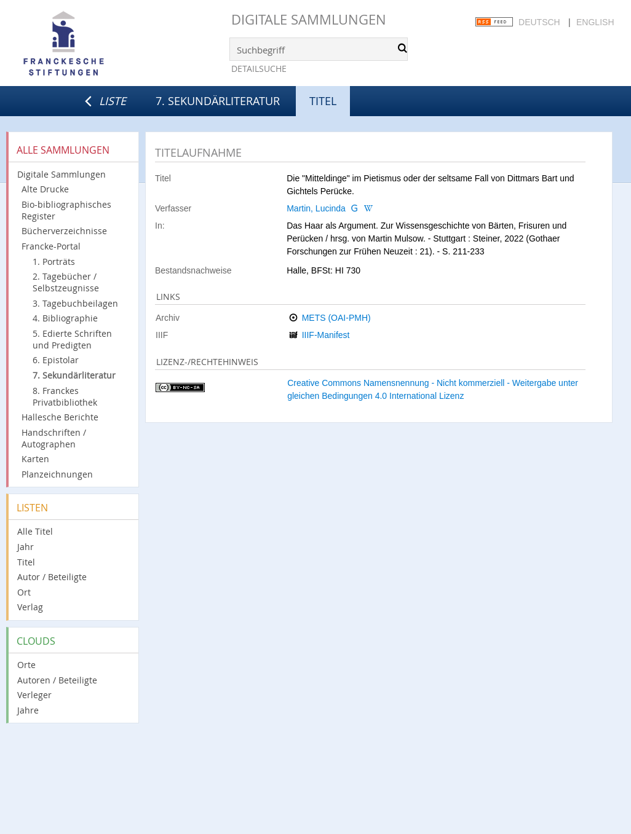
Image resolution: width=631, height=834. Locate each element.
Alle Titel (35, 531)
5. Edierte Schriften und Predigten (72, 339)
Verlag (30, 607)
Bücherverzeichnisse (64, 231)
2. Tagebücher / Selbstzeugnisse (66, 282)
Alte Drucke (45, 189)
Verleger (34, 695)
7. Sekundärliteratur (218, 100)
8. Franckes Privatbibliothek (65, 396)
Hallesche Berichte (60, 417)
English (595, 22)
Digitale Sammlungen (308, 19)
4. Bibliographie (65, 318)
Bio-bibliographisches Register (66, 210)
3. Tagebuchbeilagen (75, 303)
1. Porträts (54, 261)
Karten (35, 459)
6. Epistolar (56, 360)
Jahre (28, 710)
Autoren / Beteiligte (57, 680)
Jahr (25, 547)
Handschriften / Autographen (54, 438)
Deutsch (539, 22)
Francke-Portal (51, 246)
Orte (26, 665)
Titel (26, 562)
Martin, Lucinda (316, 208)
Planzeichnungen (57, 474)
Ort (24, 592)
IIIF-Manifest (326, 335)
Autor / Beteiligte (52, 577)
